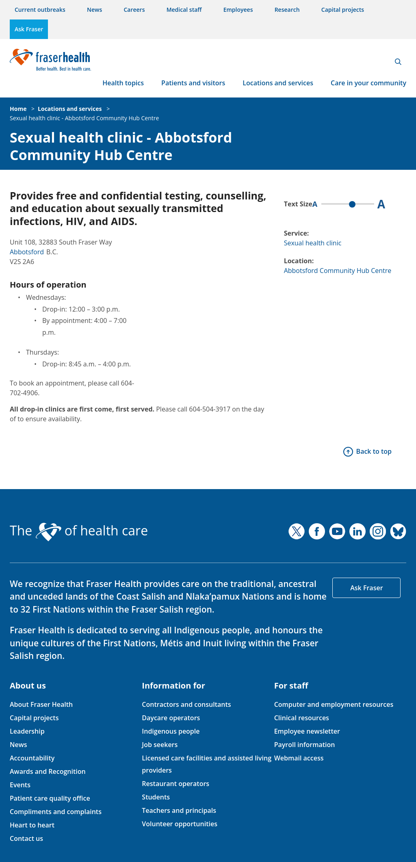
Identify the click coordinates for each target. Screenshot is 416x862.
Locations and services (278, 82)
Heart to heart (32, 825)
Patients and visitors (193, 82)
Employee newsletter (307, 731)
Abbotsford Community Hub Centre (338, 270)
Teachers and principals (179, 810)
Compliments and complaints (56, 811)
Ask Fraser (29, 29)
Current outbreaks (40, 9)
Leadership (27, 731)
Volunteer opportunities (179, 823)
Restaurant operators (175, 783)
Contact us (26, 838)
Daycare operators (171, 717)
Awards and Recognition (48, 771)
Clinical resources (301, 717)
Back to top (374, 451)
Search (398, 61)
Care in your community (368, 82)
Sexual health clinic (313, 242)
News (94, 9)
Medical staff (184, 9)
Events (20, 784)
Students (156, 797)
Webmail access (299, 758)
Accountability (32, 758)
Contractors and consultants (186, 704)
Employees (238, 9)
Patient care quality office (50, 798)
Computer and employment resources (334, 704)
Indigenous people (170, 731)
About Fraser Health (41, 704)
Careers (134, 9)
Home (18, 109)
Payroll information (304, 744)
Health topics (123, 82)
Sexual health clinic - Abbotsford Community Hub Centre (84, 118)
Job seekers (160, 744)
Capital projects (342, 9)
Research (287, 9)
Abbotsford (27, 251)
